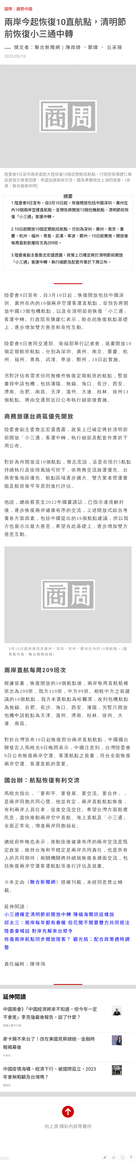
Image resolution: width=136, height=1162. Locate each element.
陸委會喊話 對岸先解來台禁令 (38, 931)
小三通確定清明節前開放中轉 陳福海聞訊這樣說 (59, 914)
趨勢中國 (24, 9)
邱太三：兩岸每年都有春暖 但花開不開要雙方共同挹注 (67, 922)
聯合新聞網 (43, 882)
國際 (8, 9)
